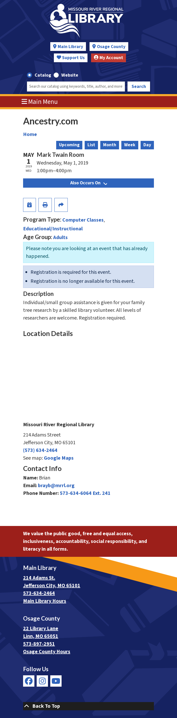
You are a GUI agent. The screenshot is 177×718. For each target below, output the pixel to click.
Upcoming (69, 145)
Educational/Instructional (53, 228)
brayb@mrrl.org (56, 485)
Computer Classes (83, 220)
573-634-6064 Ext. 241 (85, 493)
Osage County (111, 46)
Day (147, 145)
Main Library (70, 46)
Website (69, 75)
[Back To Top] (88, 706)
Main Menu (40, 101)
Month (109, 145)
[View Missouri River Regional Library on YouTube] (56, 681)
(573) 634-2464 (40, 450)
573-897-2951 (39, 644)
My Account (108, 57)
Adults (60, 237)
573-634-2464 (39, 593)
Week (129, 145)
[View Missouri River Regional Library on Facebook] (28, 681)
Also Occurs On (88, 183)
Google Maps (59, 458)
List (91, 145)
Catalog (43, 75)
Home (30, 134)
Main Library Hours (44, 601)
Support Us (71, 57)
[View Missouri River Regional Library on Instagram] (42, 681)
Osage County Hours (46, 651)
